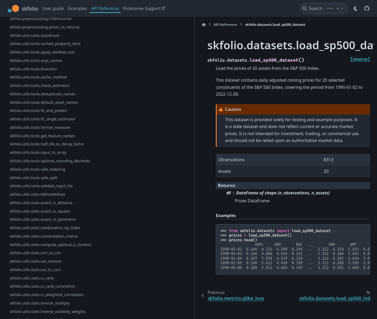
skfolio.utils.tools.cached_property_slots (45, 187)
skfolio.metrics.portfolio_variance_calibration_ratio (50, 36)
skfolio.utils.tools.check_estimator (40, 229)
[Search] (324, 8)
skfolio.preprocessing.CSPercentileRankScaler (50, 137)
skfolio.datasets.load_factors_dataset (42, 81)
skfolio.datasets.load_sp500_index (40, 72)
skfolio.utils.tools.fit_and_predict (38, 254)
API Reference (105, 8)
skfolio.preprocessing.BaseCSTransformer (47, 120)
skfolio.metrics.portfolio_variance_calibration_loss (50, 21)
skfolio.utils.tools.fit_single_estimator (43, 263)
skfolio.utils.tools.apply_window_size (42, 196)
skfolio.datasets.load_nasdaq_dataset (43, 97)
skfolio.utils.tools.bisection (33, 212)
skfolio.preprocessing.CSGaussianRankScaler (49, 129)
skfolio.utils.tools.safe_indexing (37, 313)
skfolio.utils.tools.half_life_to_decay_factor (47, 288)
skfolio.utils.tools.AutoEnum (35, 179)
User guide (53, 8)
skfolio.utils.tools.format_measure (40, 271)
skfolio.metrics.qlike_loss (32, 55)
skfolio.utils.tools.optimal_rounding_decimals (50, 304)
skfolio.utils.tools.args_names (36, 204)
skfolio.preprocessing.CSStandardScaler (45, 145)
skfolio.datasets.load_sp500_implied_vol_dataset (50, 109)
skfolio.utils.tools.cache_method (38, 221)
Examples (77, 8)
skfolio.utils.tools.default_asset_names (44, 246)
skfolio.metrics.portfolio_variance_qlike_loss (49, 47)
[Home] (117, 24)
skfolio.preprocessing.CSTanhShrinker (43, 154)
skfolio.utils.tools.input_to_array (38, 296)
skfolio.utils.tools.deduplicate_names (42, 237)
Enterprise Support (142, 8)
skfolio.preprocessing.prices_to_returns (45, 170)
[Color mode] (356, 8)
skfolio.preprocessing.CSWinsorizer (41, 162)
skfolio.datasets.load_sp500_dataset (43, 64)
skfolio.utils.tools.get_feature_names (42, 279)
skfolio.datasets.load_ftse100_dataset (43, 89)
